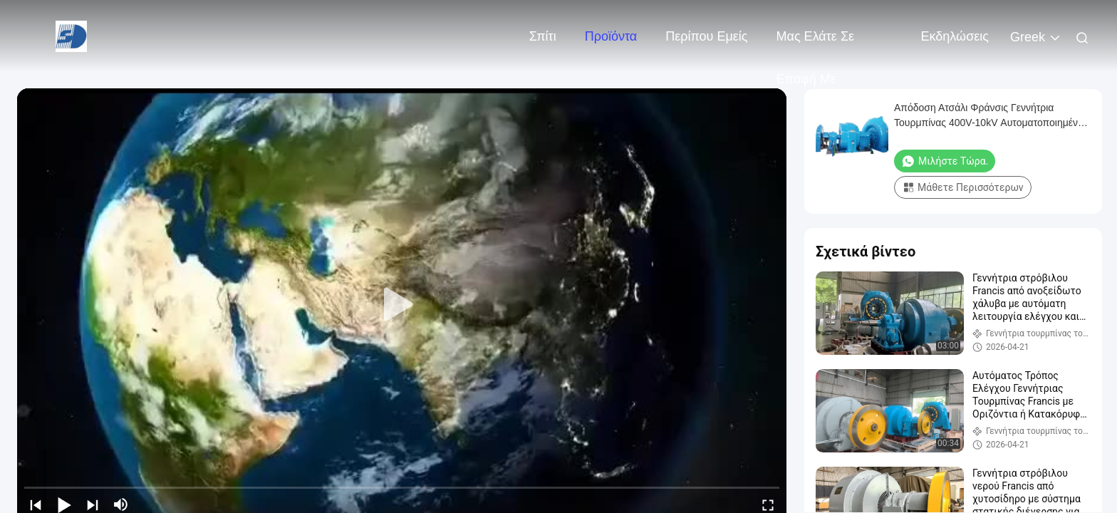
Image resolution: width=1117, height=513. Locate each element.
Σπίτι (542, 36)
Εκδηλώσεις (955, 36)
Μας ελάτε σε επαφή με (815, 43)
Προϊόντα (611, 36)
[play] (402, 305)
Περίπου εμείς (706, 36)
